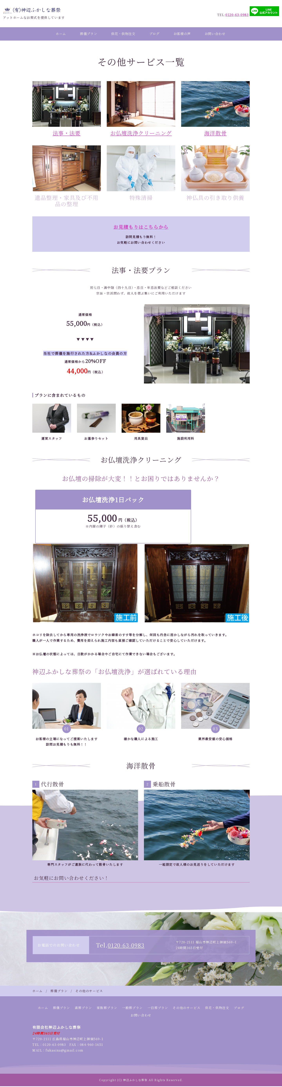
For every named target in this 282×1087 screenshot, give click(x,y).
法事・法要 (66, 134)
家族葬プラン (107, 1008)
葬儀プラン (86, 34)
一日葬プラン (157, 1008)
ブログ (156, 34)
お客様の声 (185, 34)
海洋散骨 (215, 134)
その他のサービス (186, 1008)
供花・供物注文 (123, 34)
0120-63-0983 (127, 945)
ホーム (57, 34)
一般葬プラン (132, 1008)
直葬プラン (83, 1008)
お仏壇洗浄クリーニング (141, 134)
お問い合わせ (220, 34)
